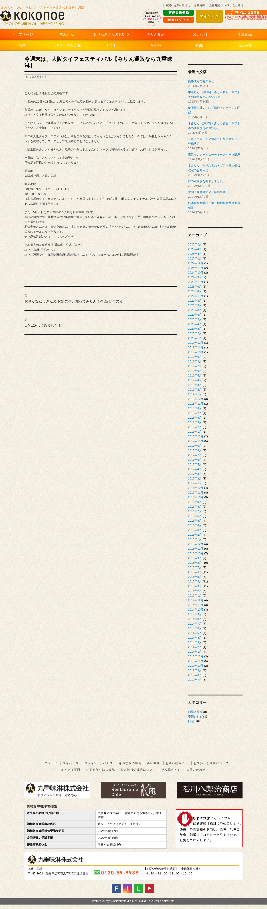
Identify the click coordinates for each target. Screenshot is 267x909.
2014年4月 (195, 637)
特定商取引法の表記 (100, 769)
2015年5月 (195, 576)
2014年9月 (195, 614)
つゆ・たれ (200, 34)
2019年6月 (195, 370)
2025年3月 (195, 253)
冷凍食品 (245, 34)
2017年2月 (195, 478)
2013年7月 (195, 679)
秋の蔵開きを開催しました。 (207, 181)
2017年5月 (195, 464)
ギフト (111, 45)
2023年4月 (195, 291)
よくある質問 (70, 769)
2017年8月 (195, 450)
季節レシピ (195, 716)
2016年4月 (195, 525)
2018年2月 (195, 427)
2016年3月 (195, 530)
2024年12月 (195, 263)
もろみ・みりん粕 (67, 45)
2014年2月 (195, 647)
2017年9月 (195, 445)
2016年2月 (195, 534)
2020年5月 (195, 319)
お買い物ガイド (177, 763)
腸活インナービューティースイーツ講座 (214, 154)
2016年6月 (195, 516)
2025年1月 (195, 258)
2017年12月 (195, 436)
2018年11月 (195, 403)
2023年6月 (195, 286)
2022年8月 (195, 300)
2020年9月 (195, 305)
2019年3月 (195, 385)
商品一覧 (245, 45)
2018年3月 (195, 422)
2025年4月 (195, 249)
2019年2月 (195, 389)
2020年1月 (195, 338)
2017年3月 (195, 473)
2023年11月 (195, 282)
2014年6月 (195, 628)
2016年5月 (195, 520)
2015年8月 (195, 562)
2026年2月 (195, 244)
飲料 (22, 45)
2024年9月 (195, 277)
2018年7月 (195, 413)
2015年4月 (195, 581)
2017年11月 (195, 441)
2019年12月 (195, 342)
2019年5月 (195, 375)
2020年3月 (195, 328)
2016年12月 (195, 487)
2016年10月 (195, 497)
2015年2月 (195, 590)
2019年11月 (195, 347)
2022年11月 (195, 296)
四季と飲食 (195, 712)
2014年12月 (195, 600)
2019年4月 (195, 380)
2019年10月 (195, 352)
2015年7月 (195, 567)
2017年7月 (195, 455)
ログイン (91, 763)
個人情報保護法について (138, 769)
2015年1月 (195, 595)
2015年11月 (195, 548)
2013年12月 (195, 656)
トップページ (22, 34)
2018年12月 (195, 399)
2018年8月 (195, 408)
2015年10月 (195, 553)
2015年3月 (195, 586)
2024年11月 (195, 267)
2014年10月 (195, 609)
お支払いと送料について (211, 763)
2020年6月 (195, 314)
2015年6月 (195, 572)
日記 (191, 721)
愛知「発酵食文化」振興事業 (207, 192)
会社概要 (153, 763)
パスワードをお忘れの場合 (122, 763)
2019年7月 (195, 366)
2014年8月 (195, 619)
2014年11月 (195, 605)
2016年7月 (195, 511)
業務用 (200, 45)
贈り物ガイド (171, 769)
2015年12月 (195, 544)
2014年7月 (195, 623)
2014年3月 (195, 642)
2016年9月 (195, 502)
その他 (155, 45)
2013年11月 (195, 661)
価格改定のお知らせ (201, 81)
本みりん (67, 34)
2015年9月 (195, 558)
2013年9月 (195, 670)
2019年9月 (195, 356)
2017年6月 (195, 459)
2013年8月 (195, 675)
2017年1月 (195, 483)
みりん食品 (156, 34)
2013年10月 (195, 665)
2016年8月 (195, 506)
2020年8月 (195, 310)
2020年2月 (195, 333)
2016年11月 (195, 492)
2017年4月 (195, 469)
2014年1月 (195, 651)
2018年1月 (195, 431)
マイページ (71, 763)
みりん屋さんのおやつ (111, 34)
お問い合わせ (196, 769)
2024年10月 (195, 272)
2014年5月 (195, 633)
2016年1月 (195, 539)
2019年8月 (195, 361)
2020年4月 (195, 324)
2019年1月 (195, 394)
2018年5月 (195, 417)
